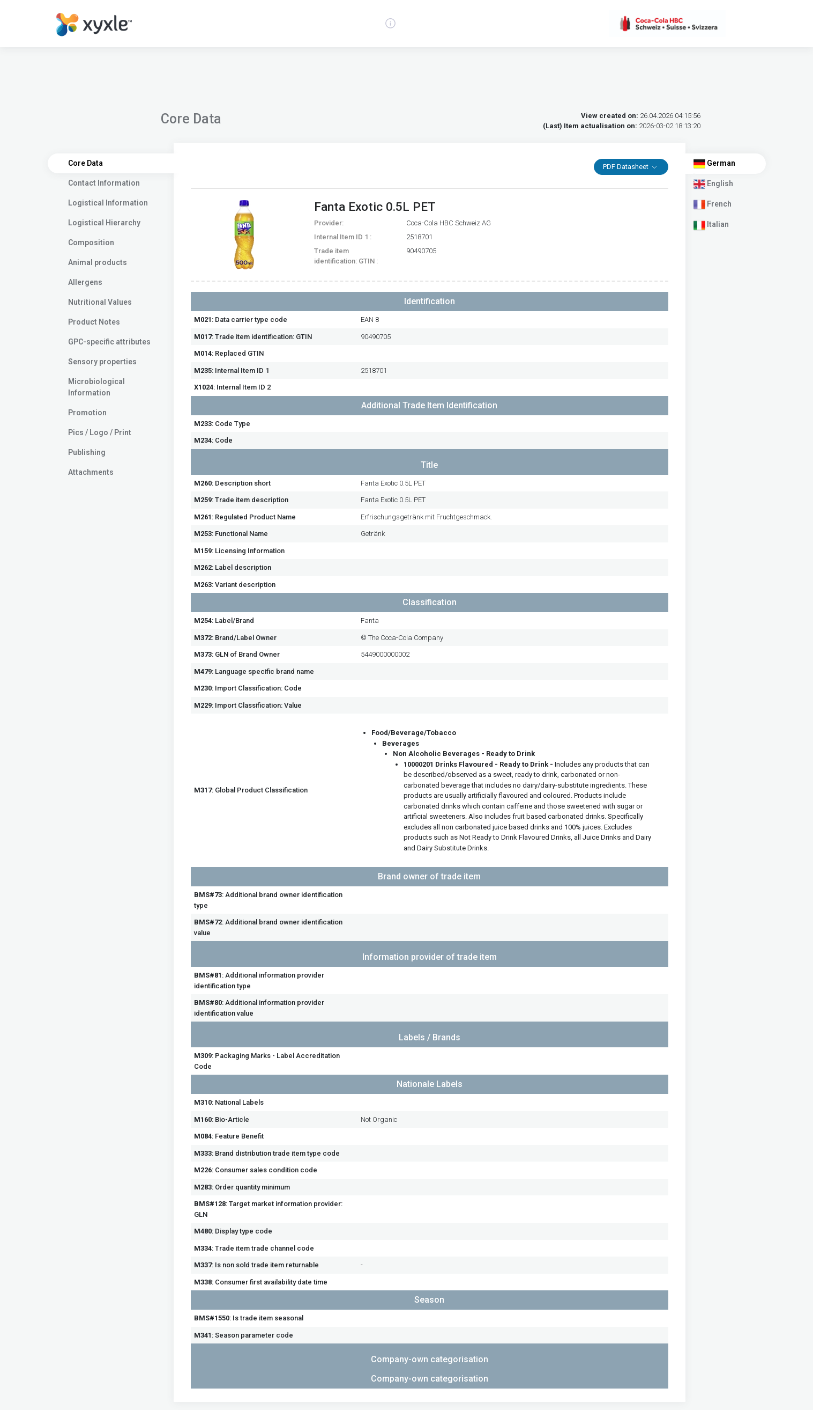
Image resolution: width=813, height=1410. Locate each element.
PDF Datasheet (626, 167)
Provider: (329, 223)
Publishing (87, 452)
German (714, 164)
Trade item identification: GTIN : (346, 256)
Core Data (85, 163)
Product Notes (94, 322)
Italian (711, 225)
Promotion (87, 412)
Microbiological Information (96, 387)
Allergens (85, 282)
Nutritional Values (100, 302)
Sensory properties (102, 361)
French (712, 204)
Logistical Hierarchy (104, 222)
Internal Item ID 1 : (342, 237)
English (713, 184)
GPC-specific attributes (109, 341)
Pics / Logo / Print (99, 432)
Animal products (97, 262)
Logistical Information (108, 203)
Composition (91, 242)
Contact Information (104, 183)
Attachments (91, 472)
